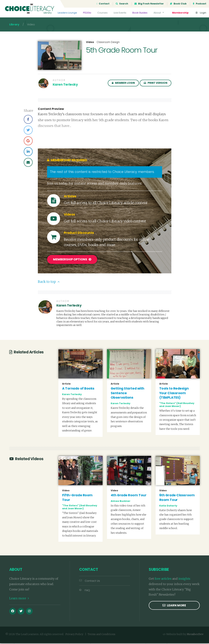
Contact (103, 3)
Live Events (120, 12)
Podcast (199, 3)
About (159, 12)
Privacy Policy (74, 635)
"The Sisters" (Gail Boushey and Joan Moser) (176, 406)
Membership (180, 12)
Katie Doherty (168, 506)
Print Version (155, 84)
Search (122, 3)
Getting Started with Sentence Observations (127, 394)
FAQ (84, 591)
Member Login (123, 84)
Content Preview (51, 110)
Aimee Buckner (120, 502)
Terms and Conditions (101, 635)
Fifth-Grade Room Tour (77, 498)
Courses (102, 12)
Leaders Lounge (67, 12)
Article (66, 384)
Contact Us (89, 582)
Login (200, 12)
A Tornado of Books (78, 389)
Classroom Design (108, 43)
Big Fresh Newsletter (149, 3)
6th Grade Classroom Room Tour (177, 498)
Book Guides (139, 12)
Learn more (19, 599)
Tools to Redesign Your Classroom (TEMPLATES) (174, 394)
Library (48, 12)
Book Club (178, 3)
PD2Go (87, 12)
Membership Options (72, 261)
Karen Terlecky (65, 85)
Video (90, 43)
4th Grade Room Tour (129, 496)
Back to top (49, 283)
